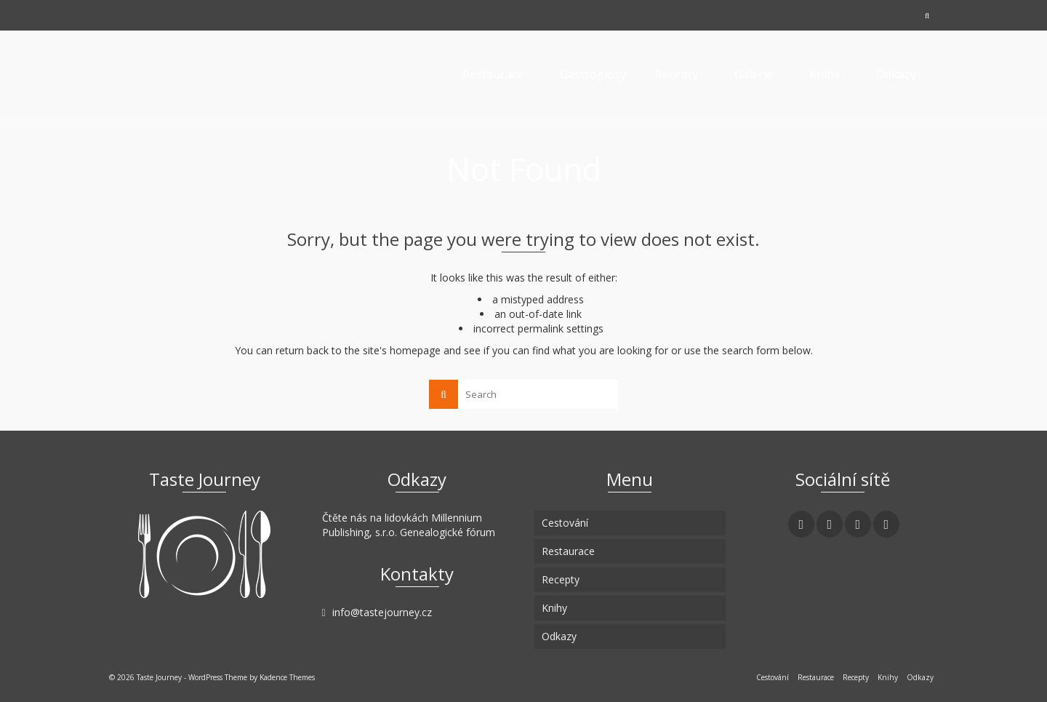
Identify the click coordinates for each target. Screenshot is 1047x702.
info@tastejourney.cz (377, 612)
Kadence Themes (287, 677)
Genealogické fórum (447, 532)
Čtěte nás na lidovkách (375, 517)
